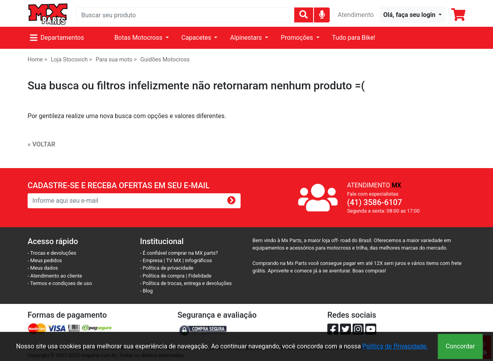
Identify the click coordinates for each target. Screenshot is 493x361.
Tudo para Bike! (353, 37)
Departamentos (57, 37)
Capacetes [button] (197, 37)
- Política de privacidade (166, 268)
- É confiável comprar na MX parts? (179, 253)
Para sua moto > (116, 59)
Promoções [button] (298, 37)
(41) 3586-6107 (374, 202)
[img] (322, 14)
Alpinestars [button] (246, 37)
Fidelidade (200, 276)
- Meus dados (43, 268)
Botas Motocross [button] (139, 37)
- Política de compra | (164, 276)
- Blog (146, 291)
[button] (412, 15)
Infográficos (198, 260)
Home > (37, 59)
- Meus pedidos (45, 260)
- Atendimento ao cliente (55, 276)
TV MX (173, 260)
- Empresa (151, 260)
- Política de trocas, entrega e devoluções (186, 283)
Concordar (460, 346)
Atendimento (355, 15)
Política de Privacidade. (395, 346)
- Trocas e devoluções (52, 253)
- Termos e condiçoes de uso (60, 283)
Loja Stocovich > (71, 59)
